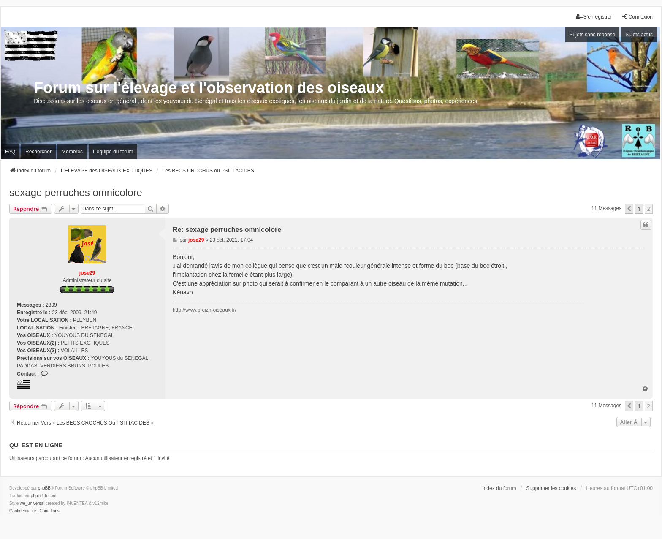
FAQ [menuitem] (10, 152)
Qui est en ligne (35, 445)
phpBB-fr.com (44, 495)
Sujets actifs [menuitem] (639, 35)
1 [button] (639, 208)
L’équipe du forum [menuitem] (113, 152)
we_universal (32, 503)
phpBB (44, 488)
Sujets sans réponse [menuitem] (593, 35)
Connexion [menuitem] (637, 17)
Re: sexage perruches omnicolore (227, 229)
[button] (629, 209)
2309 (51, 305)
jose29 (87, 273)
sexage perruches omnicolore (75, 192)
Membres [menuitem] (72, 152)
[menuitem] (22, 511)
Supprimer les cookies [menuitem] (551, 488)
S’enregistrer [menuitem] (594, 17)
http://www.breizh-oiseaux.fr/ (204, 310)
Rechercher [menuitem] (38, 152)
